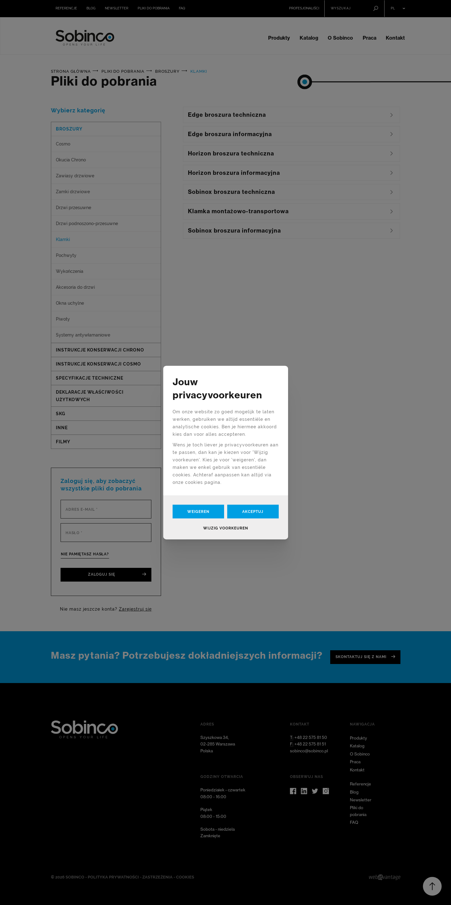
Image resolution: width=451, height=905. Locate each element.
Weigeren (198, 511)
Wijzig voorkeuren (225, 528)
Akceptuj (252, 511)
